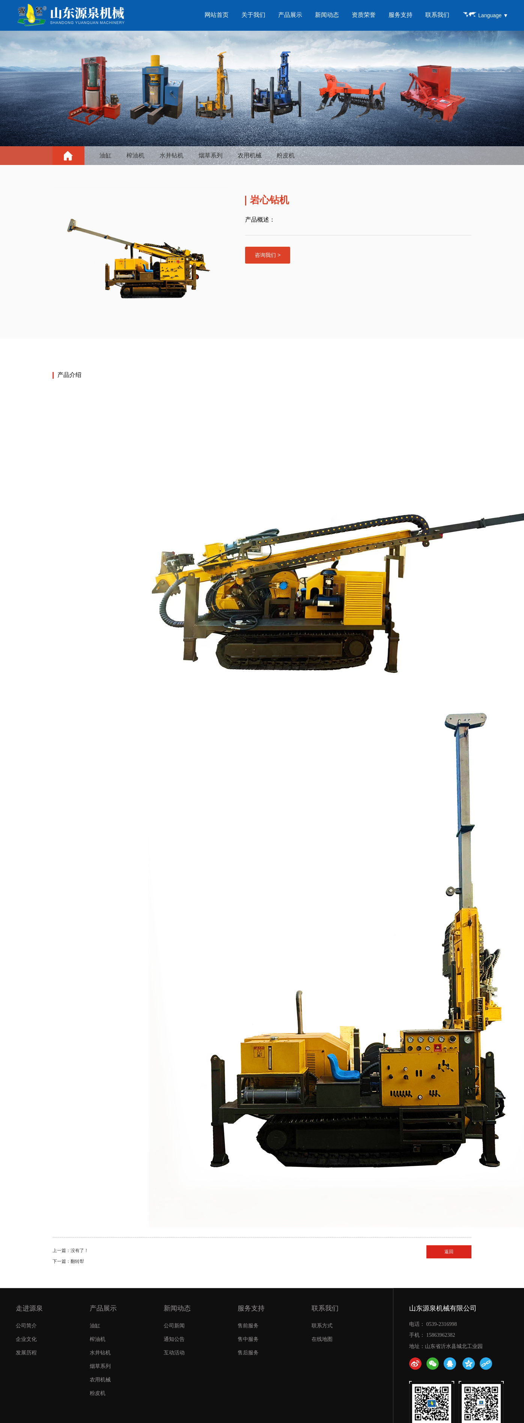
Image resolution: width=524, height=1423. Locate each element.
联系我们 (438, 15)
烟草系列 (211, 155)
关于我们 (254, 15)
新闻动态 (327, 15)
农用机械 (250, 155)
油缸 (105, 155)
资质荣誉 (364, 15)
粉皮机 (286, 155)
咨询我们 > (267, 255)
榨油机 (135, 155)
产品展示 (291, 15)
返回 (448, 1251)
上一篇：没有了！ (71, 1250)
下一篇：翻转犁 (68, 1261)
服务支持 (401, 15)
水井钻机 (172, 155)
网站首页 (217, 15)
